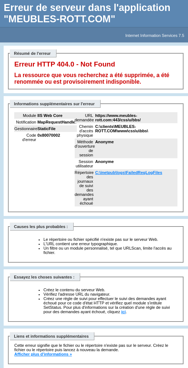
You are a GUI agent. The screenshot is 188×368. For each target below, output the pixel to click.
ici (123, 312)
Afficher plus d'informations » (43, 354)
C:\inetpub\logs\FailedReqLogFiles (128, 172)
